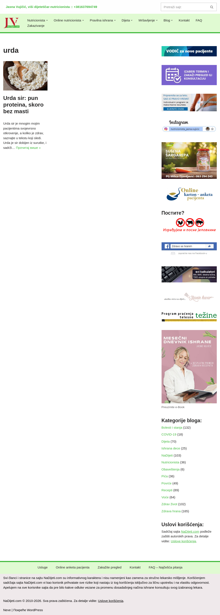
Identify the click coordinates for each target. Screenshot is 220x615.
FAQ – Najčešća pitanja (165, 567)
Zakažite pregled (109, 567)
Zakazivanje (35, 25)
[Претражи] (184, 7)
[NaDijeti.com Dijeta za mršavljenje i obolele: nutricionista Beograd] (11, 23)
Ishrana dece (171, 448)
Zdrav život (169, 504)
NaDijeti (167, 455)
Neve (7, 610)
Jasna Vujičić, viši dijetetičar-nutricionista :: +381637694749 (51, 7)
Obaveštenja (171, 469)
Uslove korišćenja (183, 541)
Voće (165, 497)
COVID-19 (169, 434)
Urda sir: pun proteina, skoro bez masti (23, 105)
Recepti (167, 490)
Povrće (167, 483)
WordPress (35, 610)
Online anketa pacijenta (73, 567)
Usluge (43, 567)
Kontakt (184, 20)
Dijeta (166, 441)
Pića (165, 476)
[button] (47, 20)
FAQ (199, 20)
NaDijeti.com (190, 531)
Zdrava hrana (171, 511)
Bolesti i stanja (172, 427)
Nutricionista (170, 462)
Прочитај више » (28, 147)
